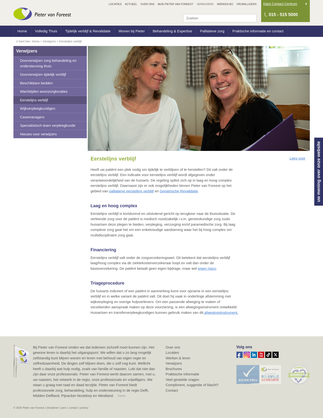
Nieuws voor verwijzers (38, 134)
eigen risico (207, 268)
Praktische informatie (182, 374)
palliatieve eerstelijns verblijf (131, 191)
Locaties (172, 352)
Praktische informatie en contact (257, 31)
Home (22, 31)
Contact (172, 390)
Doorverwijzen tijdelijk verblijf (43, 74)
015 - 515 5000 (283, 14)
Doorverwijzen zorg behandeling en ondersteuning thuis (48, 63)
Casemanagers (32, 117)
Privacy (84, 407)
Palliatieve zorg (212, 31)
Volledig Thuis (46, 31)
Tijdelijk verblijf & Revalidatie (88, 31)
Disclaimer (53, 407)
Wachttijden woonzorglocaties (44, 91)
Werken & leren (178, 358)
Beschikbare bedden (36, 83)
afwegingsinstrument (220, 312)
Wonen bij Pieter (131, 31)
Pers (63, 407)
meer (121, 396)
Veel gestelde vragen (182, 380)
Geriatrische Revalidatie (179, 191)
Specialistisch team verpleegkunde (48, 125)
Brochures (174, 369)
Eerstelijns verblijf (34, 100)
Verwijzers (26, 51)
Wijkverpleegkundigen (37, 108)
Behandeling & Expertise (172, 31)
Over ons (173, 347)
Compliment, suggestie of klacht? (192, 385)
